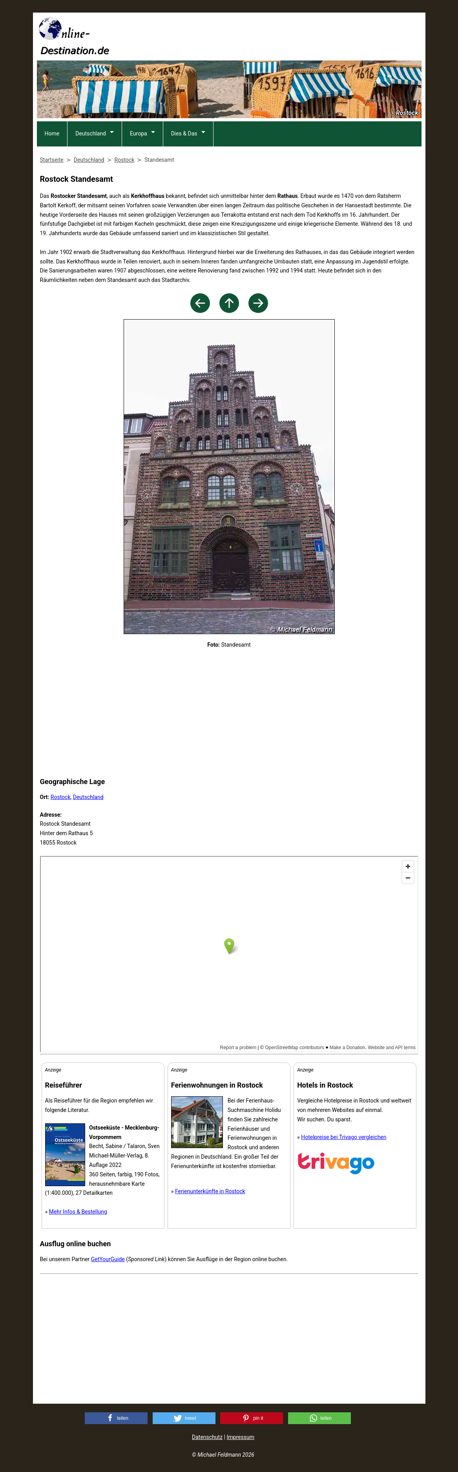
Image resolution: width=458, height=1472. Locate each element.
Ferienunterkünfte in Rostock (210, 1191)
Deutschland (90, 133)
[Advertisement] (279, 35)
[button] (116, 1418)
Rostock (61, 797)
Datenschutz (207, 1437)
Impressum (240, 1437)
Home (52, 133)
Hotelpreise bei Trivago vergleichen (343, 1137)
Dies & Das (184, 133)
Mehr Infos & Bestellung (78, 1212)
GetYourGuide (108, 1259)
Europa (138, 133)
